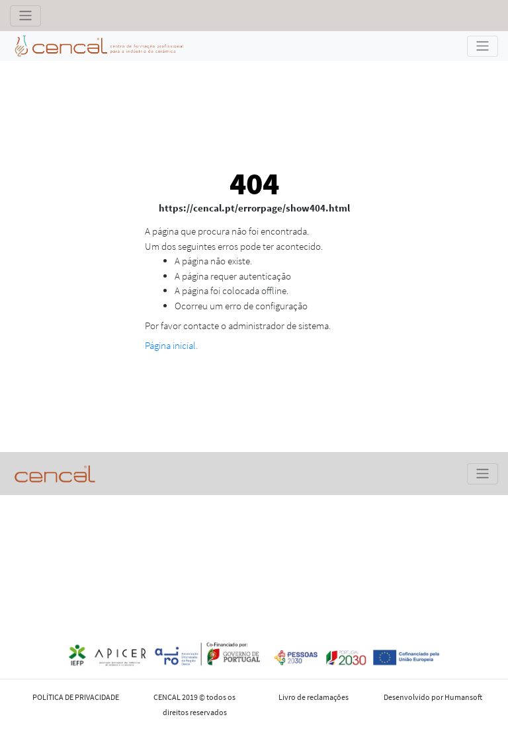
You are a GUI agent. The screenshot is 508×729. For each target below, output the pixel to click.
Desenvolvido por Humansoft (433, 697)
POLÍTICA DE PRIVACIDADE (75, 697)
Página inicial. (171, 345)
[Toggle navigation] (25, 15)
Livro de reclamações (313, 697)
